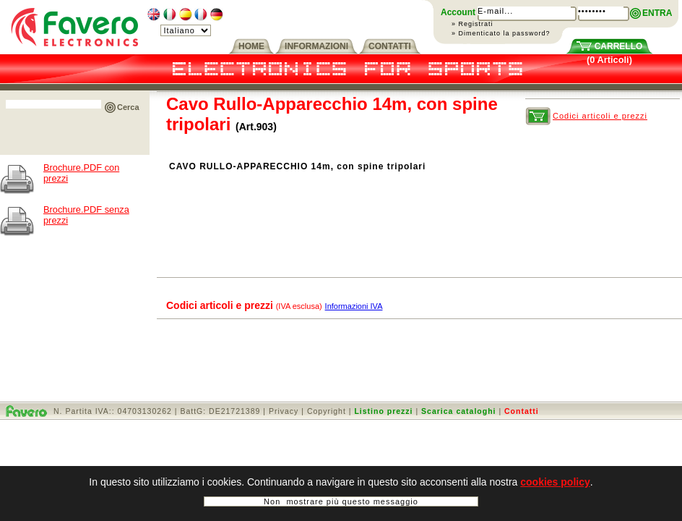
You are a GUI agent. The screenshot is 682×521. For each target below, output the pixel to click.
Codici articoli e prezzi (600, 115)
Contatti (521, 411)
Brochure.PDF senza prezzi (86, 215)
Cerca (128, 107)
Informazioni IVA (354, 306)
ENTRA (657, 13)
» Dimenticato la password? (501, 33)
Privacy (283, 411)
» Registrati (472, 23)
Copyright (326, 411)
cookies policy (555, 482)
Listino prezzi (383, 411)
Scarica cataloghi (458, 411)
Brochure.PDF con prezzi (81, 173)
